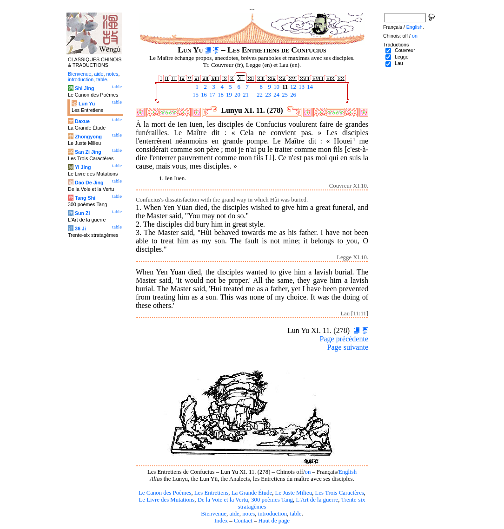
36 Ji (80, 228)
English (347, 472)
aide (234, 513)
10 (275, 87)
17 (211, 94)
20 (236, 94)
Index (221, 520)
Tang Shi (85, 198)
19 (228, 94)
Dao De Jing (89, 182)
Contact (243, 520)
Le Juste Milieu (293, 493)
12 (292, 87)
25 (284, 94)
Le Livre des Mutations (166, 499)
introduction (272, 513)
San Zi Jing (88, 152)
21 (245, 94)
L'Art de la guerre (317, 499)
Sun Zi (82, 213)
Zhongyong (88, 136)
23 (267, 94)
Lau (399, 63)
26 (292, 94)
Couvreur (405, 50)
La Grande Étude (252, 493)
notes (248, 513)
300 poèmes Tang (272, 499)
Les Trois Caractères (339, 493)
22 (259, 94)
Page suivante (347, 347)
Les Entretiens (211, 493)
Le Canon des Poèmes (165, 493)
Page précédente (344, 339)
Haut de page (274, 520)
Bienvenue (213, 513)
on (308, 472)
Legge (402, 56)
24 (275, 94)
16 (203, 94)
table (296, 513)
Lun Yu (87, 103)
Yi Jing (83, 167)
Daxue (82, 121)
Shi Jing (84, 88)
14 (309, 87)
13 (301, 87)
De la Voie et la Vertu (223, 499)
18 (220, 94)
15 (195, 94)
